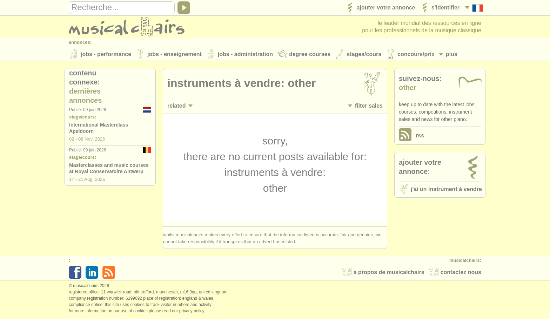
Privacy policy (191, 311)
